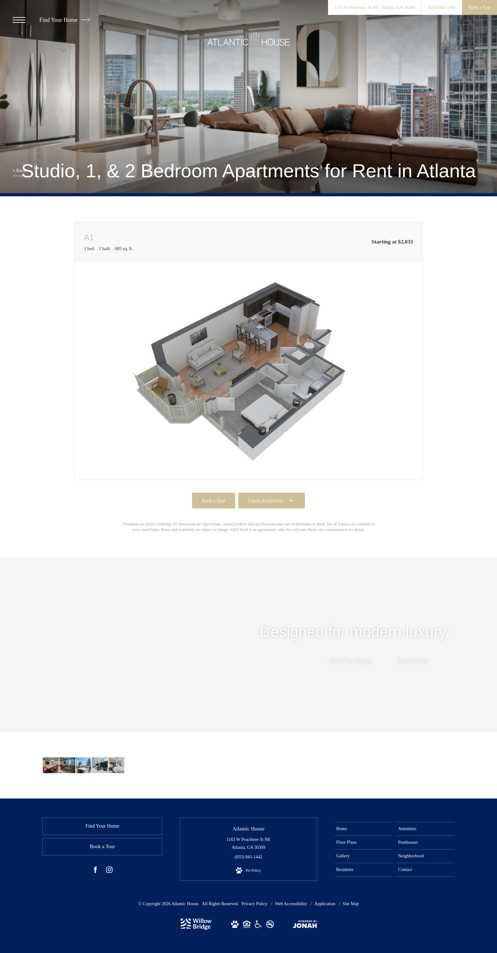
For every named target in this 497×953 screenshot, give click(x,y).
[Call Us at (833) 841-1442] (442, 7)
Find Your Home (64, 20)
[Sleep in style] (115, 765)
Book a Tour (421, 660)
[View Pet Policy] (248, 870)
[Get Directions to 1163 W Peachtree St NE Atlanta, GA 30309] (374, 7)
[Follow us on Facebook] (95, 871)
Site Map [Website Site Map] (351, 903)
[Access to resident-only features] (83, 765)
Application (325, 903)
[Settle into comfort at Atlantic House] (99, 765)
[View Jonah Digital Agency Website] (305, 925)
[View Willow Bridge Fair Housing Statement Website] (247, 925)
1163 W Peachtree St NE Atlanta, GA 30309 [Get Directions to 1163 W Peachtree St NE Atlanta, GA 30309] (249, 843)
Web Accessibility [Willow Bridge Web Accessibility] (291, 903)
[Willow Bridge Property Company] (196, 928)
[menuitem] (364, 829)
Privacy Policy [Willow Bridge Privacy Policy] (255, 903)
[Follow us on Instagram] (109, 871)
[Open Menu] (19, 20)
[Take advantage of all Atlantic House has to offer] (51, 765)
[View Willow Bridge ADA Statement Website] (258, 925)
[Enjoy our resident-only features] (67, 765)
